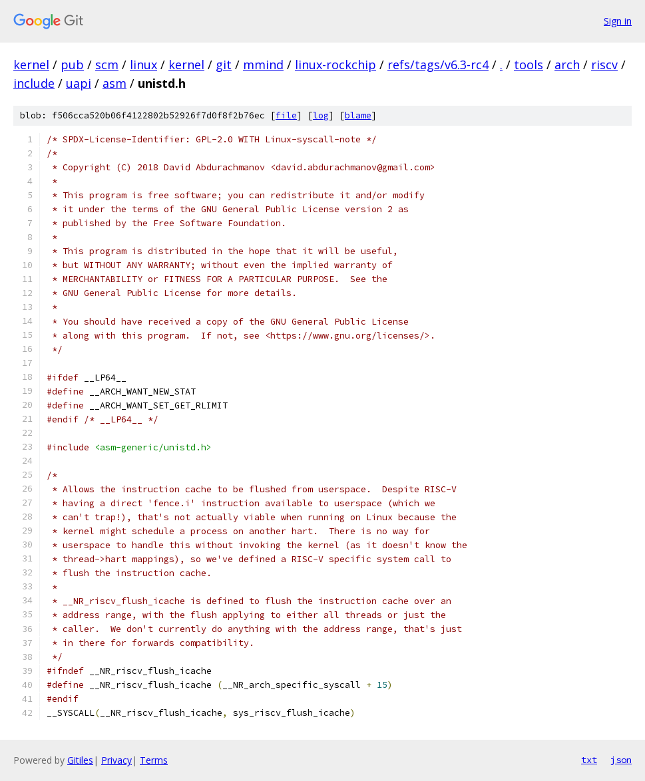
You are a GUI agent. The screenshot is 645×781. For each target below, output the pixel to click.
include (34, 83)
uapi (78, 83)
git (224, 65)
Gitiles (80, 760)
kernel (31, 65)
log (321, 115)
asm (114, 83)
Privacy (116, 760)
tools (528, 65)
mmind (263, 65)
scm (106, 65)
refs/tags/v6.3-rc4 (438, 65)
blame (358, 115)
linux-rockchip (335, 65)
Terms (154, 760)
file (286, 115)
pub (72, 65)
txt (589, 760)
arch (567, 65)
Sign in (618, 21)
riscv (604, 65)
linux (143, 65)
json (621, 760)
